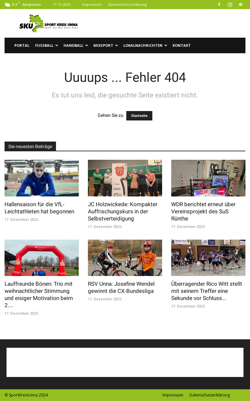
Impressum (92, 4)
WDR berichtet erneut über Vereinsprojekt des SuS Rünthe (203, 211)
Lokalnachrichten (145, 45)
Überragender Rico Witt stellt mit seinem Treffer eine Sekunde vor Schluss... (206, 291)
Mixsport (105, 45)
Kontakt (182, 45)
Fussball (46, 45)
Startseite (139, 116)
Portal (21, 45)
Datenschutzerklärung (127, 4)
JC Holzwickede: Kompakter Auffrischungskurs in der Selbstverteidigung (123, 211)
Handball (75, 45)
